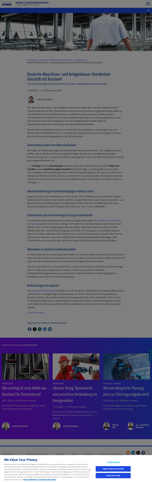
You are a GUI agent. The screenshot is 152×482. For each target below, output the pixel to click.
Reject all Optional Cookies (113, 472)
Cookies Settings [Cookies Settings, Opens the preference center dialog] (113, 466)
